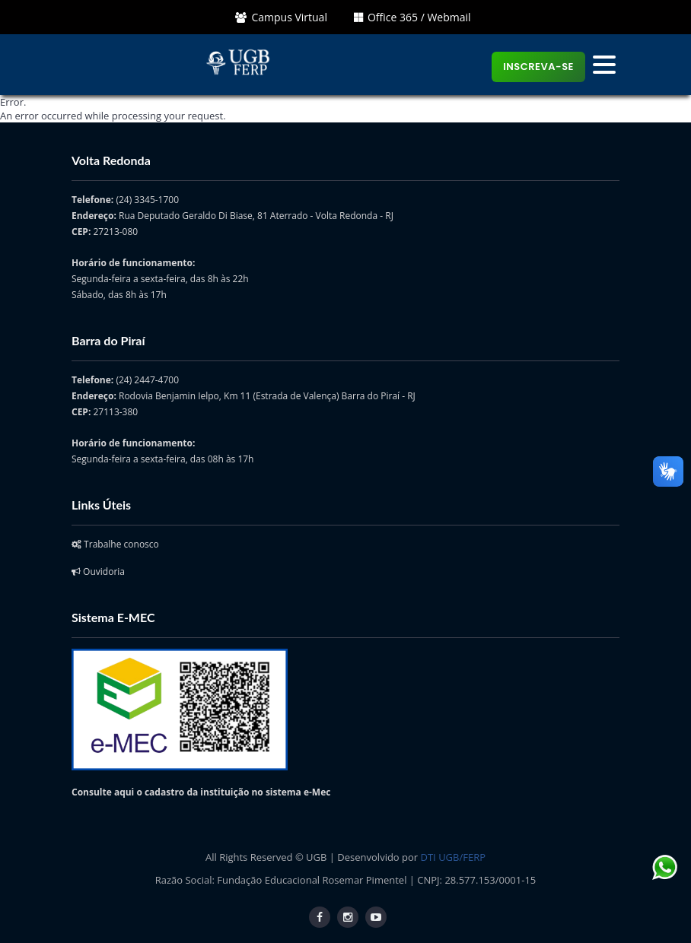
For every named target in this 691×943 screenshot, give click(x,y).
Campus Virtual (281, 17)
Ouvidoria (98, 571)
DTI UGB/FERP (453, 857)
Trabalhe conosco (115, 544)
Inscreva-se (538, 66)
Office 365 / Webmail (412, 17)
